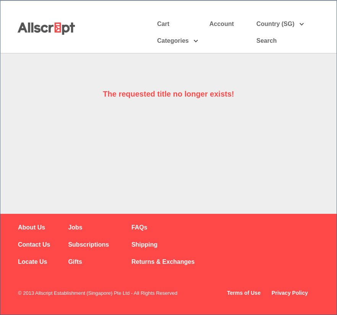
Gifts (75, 261)
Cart (163, 24)
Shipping (144, 244)
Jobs (75, 227)
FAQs (139, 227)
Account (228, 24)
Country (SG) (280, 24)
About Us (31, 227)
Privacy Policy (290, 293)
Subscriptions (88, 244)
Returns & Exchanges (162, 261)
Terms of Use (244, 293)
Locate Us (32, 261)
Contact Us (34, 244)
